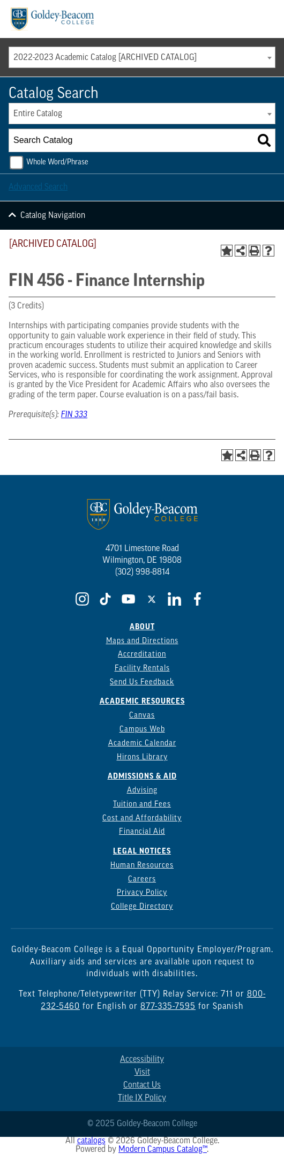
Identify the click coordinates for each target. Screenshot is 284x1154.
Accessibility (142, 1059)
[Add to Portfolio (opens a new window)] (227, 251)
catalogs (91, 1141)
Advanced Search (38, 187)
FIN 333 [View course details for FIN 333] (74, 415)
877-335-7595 (168, 1006)
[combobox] (142, 57)
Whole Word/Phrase (57, 163)
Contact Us (142, 1085)
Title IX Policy (142, 1098)
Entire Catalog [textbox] (37, 114)
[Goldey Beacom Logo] (52, 19)
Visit (142, 1072)
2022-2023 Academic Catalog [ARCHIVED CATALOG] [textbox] (105, 58)
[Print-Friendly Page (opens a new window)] (254, 251)
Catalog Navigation (52, 216)
